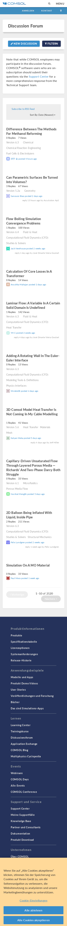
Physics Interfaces (16, 385)
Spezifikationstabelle (24, 641)
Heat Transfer (13, 327)
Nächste (51, 599)
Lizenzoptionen (20, 648)
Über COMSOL (20, 856)
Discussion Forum (25, 25)
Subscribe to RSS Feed (23, 109)
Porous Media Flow (17, 488)
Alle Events (18, 785)
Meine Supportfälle (23, 815)
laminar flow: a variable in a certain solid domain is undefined (33, 305)
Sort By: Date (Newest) (42, 114)
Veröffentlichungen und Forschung (32, 696)
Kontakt (46, 10)
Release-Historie (21, 660)
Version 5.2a (13, 190)
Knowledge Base (21, 821)
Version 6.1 (12, 483)
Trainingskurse (20, 731)
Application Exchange (24, 744)
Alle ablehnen (33, 910)
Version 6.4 (12, 232)
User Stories (18, 689)
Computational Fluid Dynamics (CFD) (27, 237)
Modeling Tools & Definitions (22, 380)
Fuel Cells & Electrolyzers (20, 153)
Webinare (17, 773)
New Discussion (24, 43)
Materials (45, 427)
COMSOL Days (20, 779)
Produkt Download (22, 839)
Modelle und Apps (22, 677)
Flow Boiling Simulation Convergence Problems (23, 220)
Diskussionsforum (22, 737)
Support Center (39, 76)
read (47, 134)
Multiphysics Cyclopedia (26, 756)
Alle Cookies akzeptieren (33, 920)
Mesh (9, 432)
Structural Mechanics (40, 537)
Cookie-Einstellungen (33, 900)
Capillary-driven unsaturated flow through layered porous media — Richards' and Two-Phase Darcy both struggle (33, 467)
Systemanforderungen (24, 654)
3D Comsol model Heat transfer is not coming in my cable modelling (32, 411)
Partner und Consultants (26, 827)
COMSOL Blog (19, 750)
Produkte (16, 635)
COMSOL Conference (24, 792)
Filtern (51, 43)
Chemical (28, 142)
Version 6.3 (12, 142)
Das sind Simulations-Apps (27, 708)
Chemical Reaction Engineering (23, 148)
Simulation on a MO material (28, 565)
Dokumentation (20, 833)
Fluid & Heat (30, 232)
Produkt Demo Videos (24, 683)
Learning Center (21, 725)
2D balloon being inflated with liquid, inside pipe (29, 514)
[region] (33, 892)
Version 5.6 (12, 427)
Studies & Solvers (16, 243)
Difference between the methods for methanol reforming (31, 131)
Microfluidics (30, 483)
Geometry (29, 190)
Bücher (15, 702)
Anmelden (28, 10)
